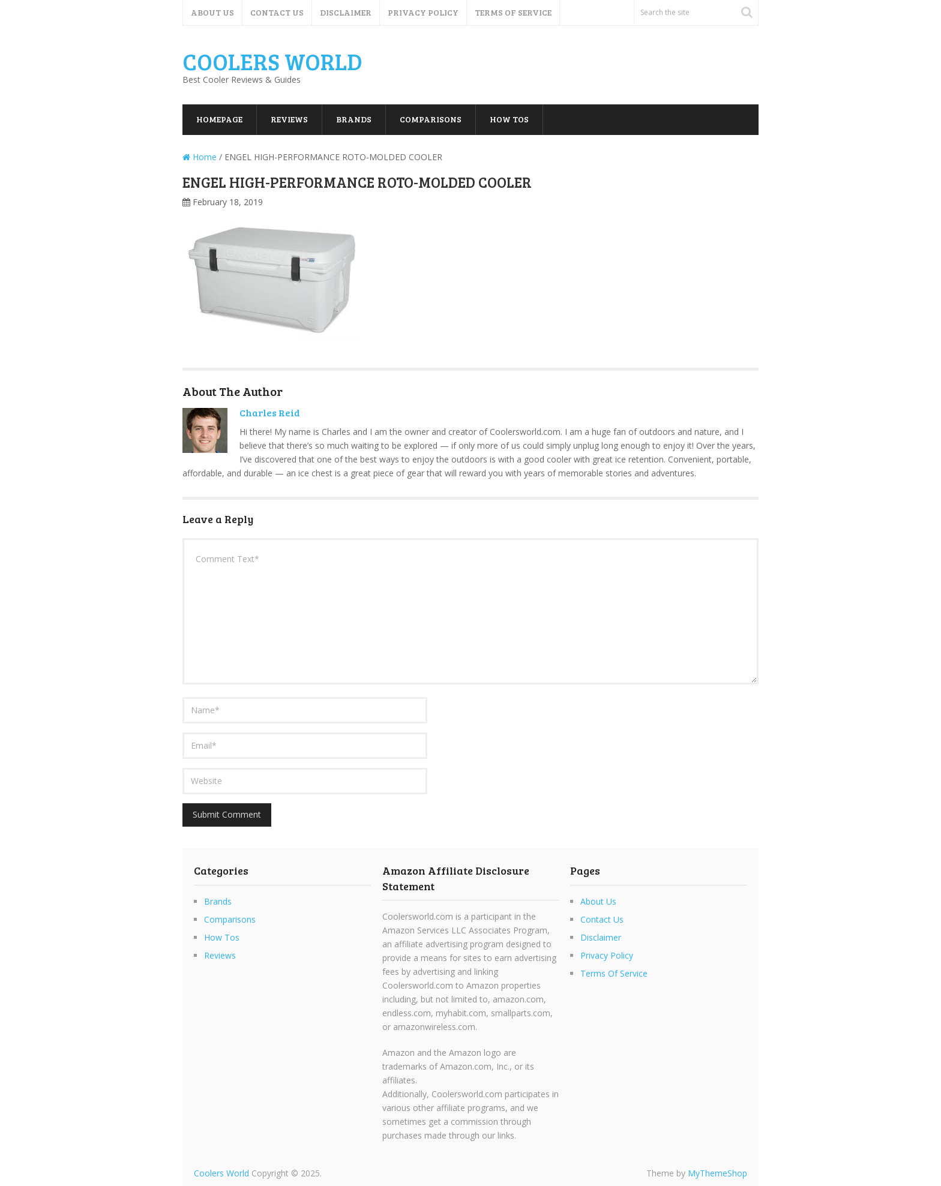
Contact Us (277, 12)
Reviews (289, 119)
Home (199, 157)
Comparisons (430, 119)
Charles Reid (269, 412)
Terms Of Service (513, 12)
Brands (353, 119)
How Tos (509, 119)
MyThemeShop (717, 1173)
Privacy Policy (423, 12)
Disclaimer (345, 12)
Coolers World (272, 61)
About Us (212, 12)
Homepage (219, 119)
